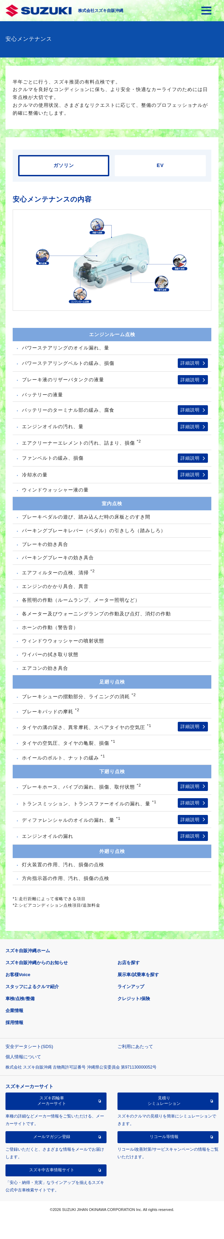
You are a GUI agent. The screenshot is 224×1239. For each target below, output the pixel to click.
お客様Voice (17, 974)
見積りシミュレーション (164, 1101)
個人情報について (23, 1056)
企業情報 (14, 1010)
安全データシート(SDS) (29, 1046)
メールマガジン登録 (51, 1136)
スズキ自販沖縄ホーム (27, 950)
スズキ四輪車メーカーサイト (51, 1101)
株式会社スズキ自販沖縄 (100, 10)
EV (160, 165)
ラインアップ (130, 986)
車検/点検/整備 (20, 998)
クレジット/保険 (133, 998)
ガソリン (63, 165)
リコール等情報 (164, 1136)
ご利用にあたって (135, 1046)
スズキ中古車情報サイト (51, 1169)
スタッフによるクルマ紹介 (32, 986)
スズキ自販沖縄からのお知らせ (36, 962)
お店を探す (128, 962)
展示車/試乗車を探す (138, 974)
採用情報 (14, 1022)
